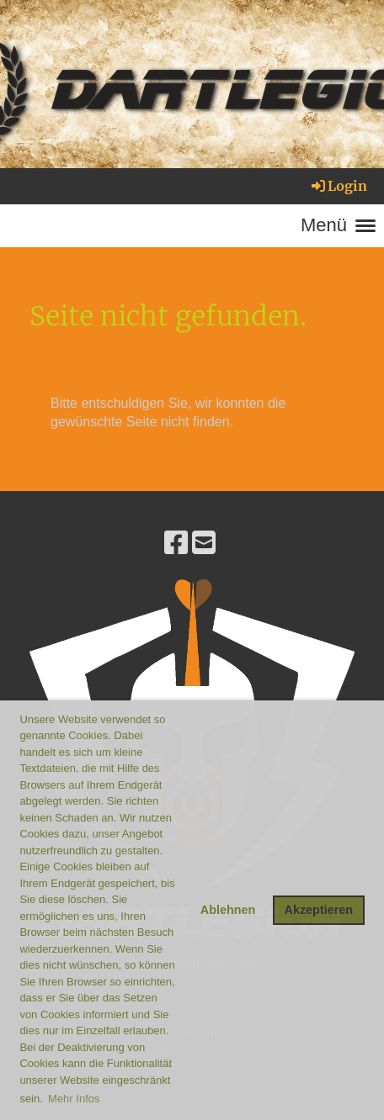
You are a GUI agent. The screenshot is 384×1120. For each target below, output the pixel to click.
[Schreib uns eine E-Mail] (204, 543)
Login (338, 185)
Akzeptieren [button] (319, 910)
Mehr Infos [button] (73, 1098)
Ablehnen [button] (228, 910)
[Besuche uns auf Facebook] (176, 543)
